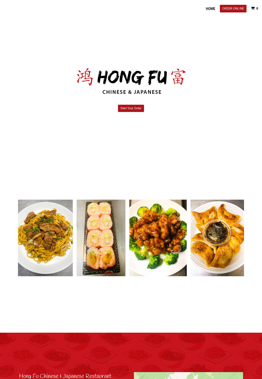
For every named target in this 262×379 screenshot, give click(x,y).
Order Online (233, 8)
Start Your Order (131, 108)
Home (210, 8)
